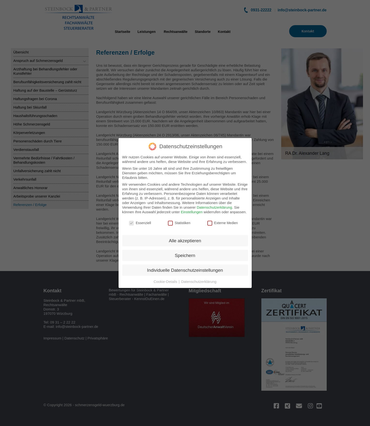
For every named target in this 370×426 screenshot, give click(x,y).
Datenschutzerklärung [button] (198, 278)
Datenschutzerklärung (214, 204)
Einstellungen (192, 208)
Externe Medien (222, 219)
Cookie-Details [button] (166, 278)
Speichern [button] (185, 251)
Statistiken (179, 219)
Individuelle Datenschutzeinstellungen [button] (185, 266)
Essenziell (140, 219)
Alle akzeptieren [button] (185, 237)
